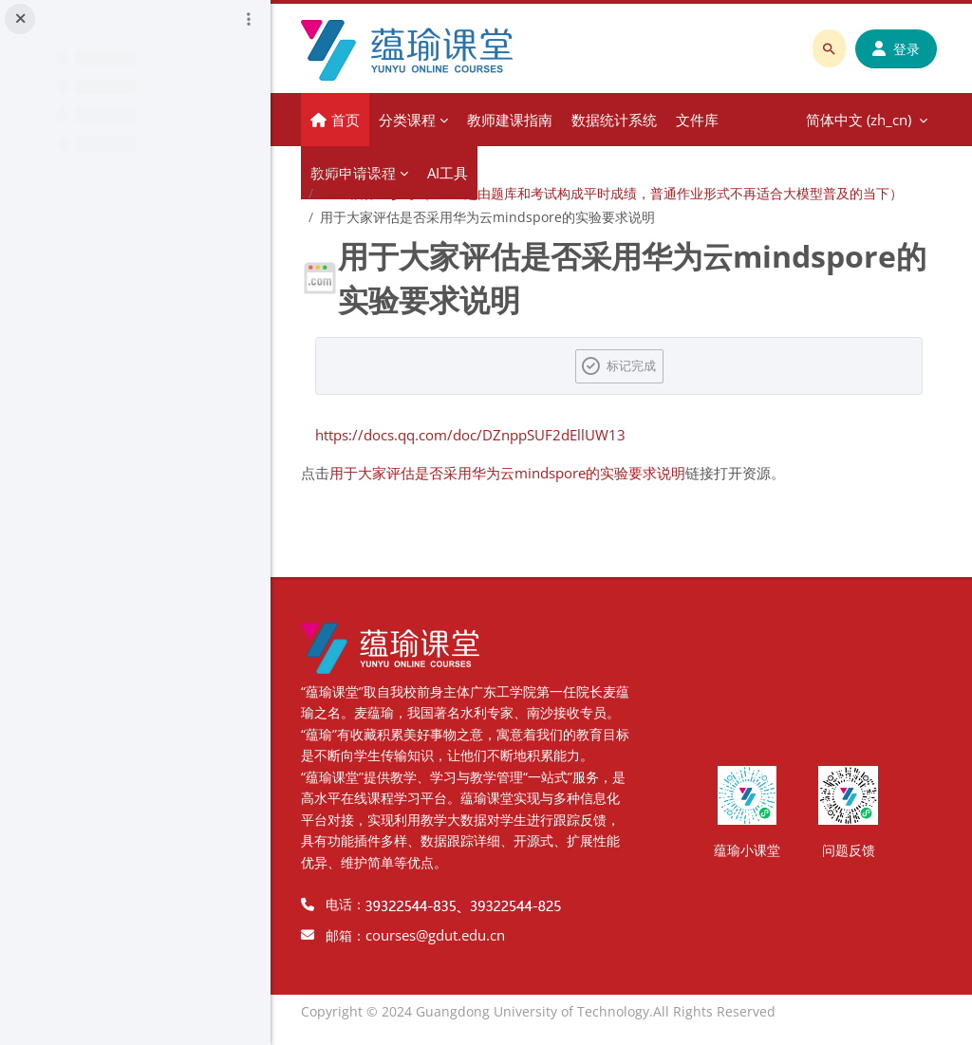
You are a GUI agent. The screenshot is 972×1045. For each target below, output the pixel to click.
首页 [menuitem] (350, 119)
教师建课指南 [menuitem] (514, 119)
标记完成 (634, 365)
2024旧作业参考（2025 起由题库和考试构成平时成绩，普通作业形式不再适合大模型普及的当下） (616, 193)
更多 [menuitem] (695, 119)
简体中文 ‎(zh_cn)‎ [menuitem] (793, 119)
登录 (896, 49)
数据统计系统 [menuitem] (619, 119)
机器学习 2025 (349, 169)
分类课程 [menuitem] (411, 119)
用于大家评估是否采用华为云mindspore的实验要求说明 (512, 472)
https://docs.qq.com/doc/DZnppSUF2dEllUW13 (475, 434)
